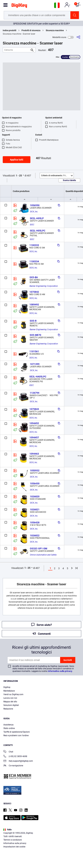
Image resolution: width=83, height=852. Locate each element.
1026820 (34, 496)
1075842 (34, 292)
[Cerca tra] (16, 50)
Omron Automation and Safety (43, 555)
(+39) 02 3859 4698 (15, 756)
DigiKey (6, 687)
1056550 (34, 205)
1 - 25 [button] (19, 175)
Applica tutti (16, 159)
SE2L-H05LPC (37, 230)
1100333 (34, 245)
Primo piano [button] (57, 175)
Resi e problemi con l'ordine (16, 735)
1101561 (34, 351)
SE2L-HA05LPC (37, 376)
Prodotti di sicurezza (31, 30)
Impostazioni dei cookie (14, 846)
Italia (7, 829)
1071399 (34, 364)
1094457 (34, 437)
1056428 (34, 522)
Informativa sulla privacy (60, 671)
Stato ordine (9, 728)
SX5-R (33, 320)
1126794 (34, 392)
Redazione (8, 709)
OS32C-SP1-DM (38, 548)
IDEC (32, 224)
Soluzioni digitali (11, 705)
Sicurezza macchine (55, 30)
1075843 (34, 409)
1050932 (34, 470)
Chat (8, 752)
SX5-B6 (34, 277)
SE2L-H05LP (37, 218)
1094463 (34, 453)
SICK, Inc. (34, 211)
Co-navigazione (13, 765)
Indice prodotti (9, 30)
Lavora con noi (10, 698)
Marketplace (9, 691)
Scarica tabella (69, 180)
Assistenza (8, 725)
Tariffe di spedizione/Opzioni (16, 732)
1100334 (34, 261)
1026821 (34, 509)
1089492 (34, 304)
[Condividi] (78, 37)
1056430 (34, 483)
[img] (19, 6)
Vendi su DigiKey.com (13, 694)
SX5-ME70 (35, 335)
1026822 (34, 535)
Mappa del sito (10, 701)
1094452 (34, 423)
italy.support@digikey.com (18, 761)
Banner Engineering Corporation (44, 286)
